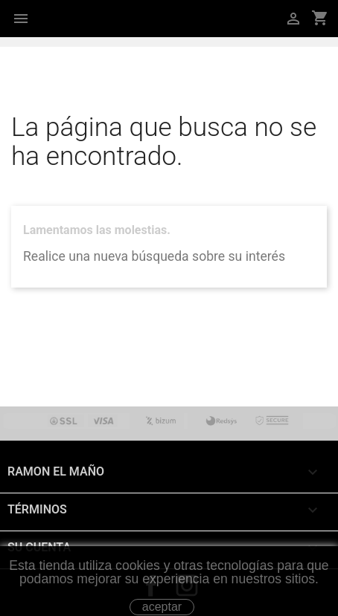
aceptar (162, 606)
